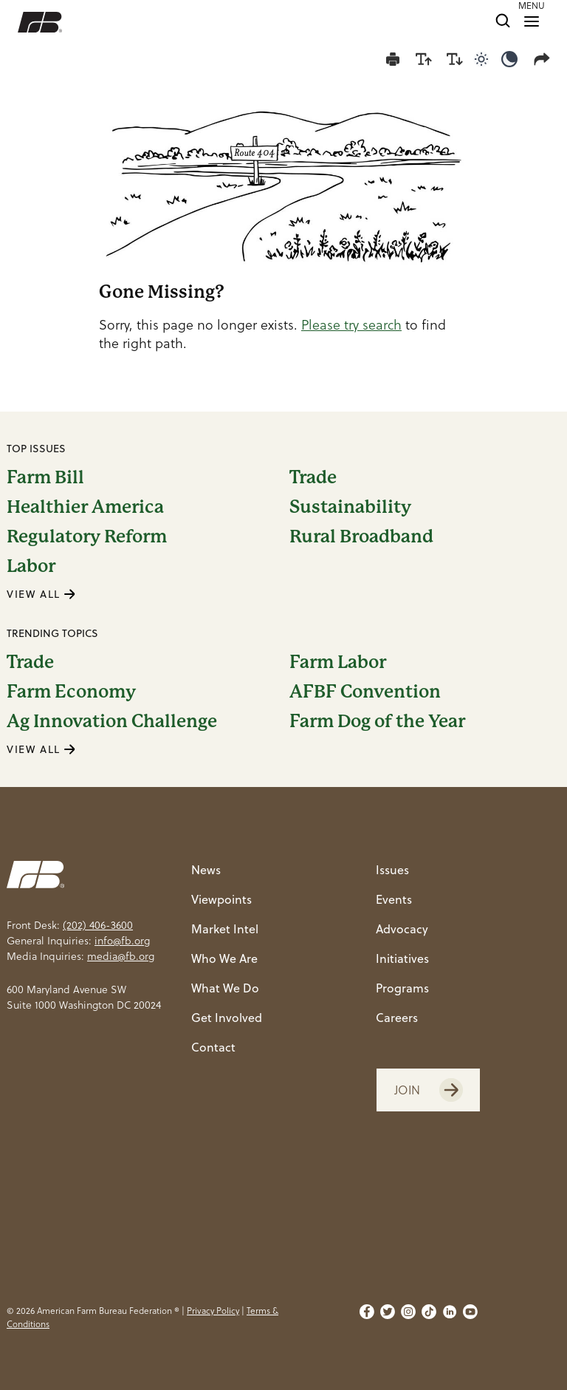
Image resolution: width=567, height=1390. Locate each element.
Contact (213, 1047)
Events (394, 899)
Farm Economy (71, 692)
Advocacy (402, 929)
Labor (31, 566)
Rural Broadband (361, 536)
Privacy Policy (213, 1310)
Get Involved (226, 1017)
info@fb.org (122, 940)
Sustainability (350, 507)
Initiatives (402, 958)
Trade (313, 477)
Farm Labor (337, 662)
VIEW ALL (41, 594)
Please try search (351, 325)
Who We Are (224, 958)
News (206, 870)
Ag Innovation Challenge (112, 721)
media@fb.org (120, 956)
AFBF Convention (365, 692)
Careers (397, 1017)
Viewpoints (221, 899)
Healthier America (85, 507)
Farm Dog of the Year (377, 721)
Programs (402, 988)
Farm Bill (45, 477)
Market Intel (224, 929)
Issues (392, 870)
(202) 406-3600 (98, 925)
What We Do (225, 988)
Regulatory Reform (87, 536)
